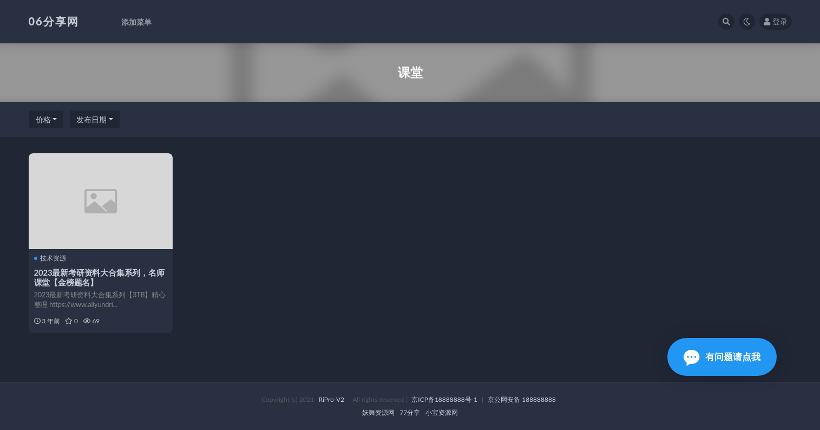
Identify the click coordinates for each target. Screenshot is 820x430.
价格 (43, 119)
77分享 (410, 412)
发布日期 (91, 119)
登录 (776, 21)
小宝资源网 (441, 412)
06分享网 (54, 21)
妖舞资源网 (378, 412)
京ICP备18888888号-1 (444, 399)
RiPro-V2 (331, 399)
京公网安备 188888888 (522, 399)
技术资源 (50, 258)
